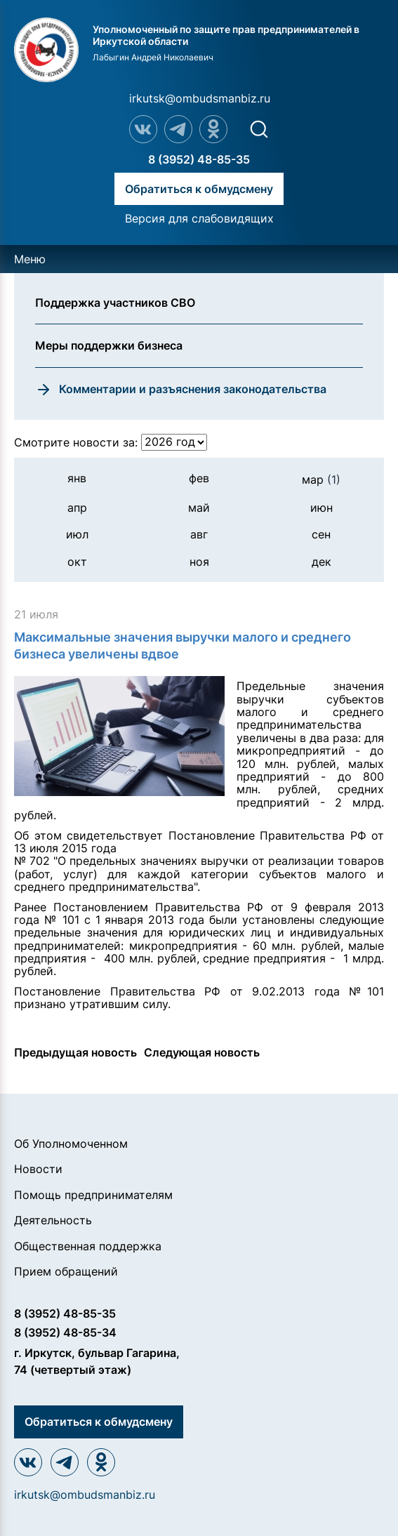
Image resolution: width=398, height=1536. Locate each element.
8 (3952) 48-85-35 (199, 159)
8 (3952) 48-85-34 (65, 1332)
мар (321, 479)
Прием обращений (66, 1271)
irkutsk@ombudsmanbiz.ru (199, 98)
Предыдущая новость (75, 1052)
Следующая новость (202, 1052)
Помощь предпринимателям (93, 1195)
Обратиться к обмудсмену (199, 189)
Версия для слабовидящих (199, 218)
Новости (38, 1169)
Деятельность (53, 1220)
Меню (30, 259)
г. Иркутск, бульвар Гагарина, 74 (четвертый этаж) (97, 1361)
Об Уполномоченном (71, 1144)
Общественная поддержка (87, 1246)
